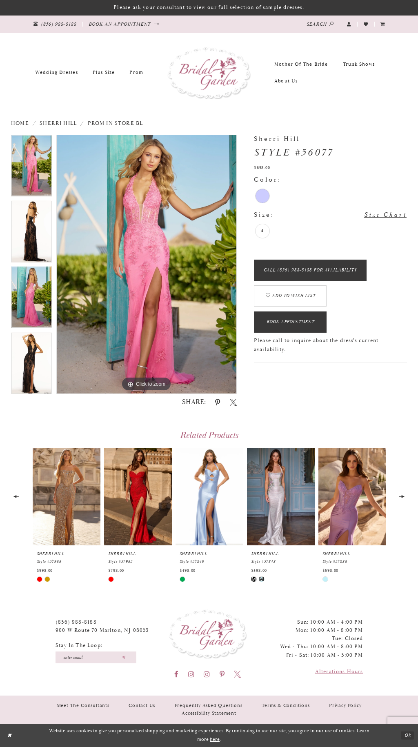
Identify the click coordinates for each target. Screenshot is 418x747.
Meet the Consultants (83, 706)
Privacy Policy (345, 706)
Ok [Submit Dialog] (407, 735)
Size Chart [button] (385, 215)
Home (20, 123)
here (215, 739)
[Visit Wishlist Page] (365, 24)
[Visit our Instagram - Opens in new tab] (191, 674)
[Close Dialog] (10, 735)
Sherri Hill (58, 123)
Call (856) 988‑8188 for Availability (311, 270)
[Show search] (320, 24)
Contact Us (142, 706)
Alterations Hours (339, 671)
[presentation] (66, 496)
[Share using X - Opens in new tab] (233, 402)
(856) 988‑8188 (76, 622)
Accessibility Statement (209, 713)
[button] (349, 24)
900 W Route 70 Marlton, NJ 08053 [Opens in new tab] (102, 630)
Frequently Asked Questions (208, 706)
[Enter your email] (96, 657)
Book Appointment (291, 324)
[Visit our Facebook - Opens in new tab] (176, 674)
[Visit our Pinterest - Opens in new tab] (222, 674)
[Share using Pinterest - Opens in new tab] (217, 402)
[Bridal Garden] (209, 72)
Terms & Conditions (286, 706)
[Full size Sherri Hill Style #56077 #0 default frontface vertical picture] (146, 264)
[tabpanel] (31, 168)
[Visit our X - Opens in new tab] (237, 674)
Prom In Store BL (115, 123)
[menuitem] (382, 24)
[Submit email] (123, 657)
